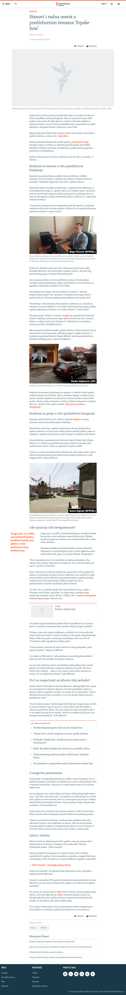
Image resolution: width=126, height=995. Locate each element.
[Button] (78, 46)
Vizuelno (35, 977)
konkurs (66, 316)
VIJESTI (104, 4)
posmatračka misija (80, 142)
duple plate (63, 136)
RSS (3, 982)
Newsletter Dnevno (39, 986)
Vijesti (34, 973)
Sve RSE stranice (8, 977)
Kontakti (4, 986)
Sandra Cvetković (36, 35)
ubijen (60, 895)
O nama (4, 973)
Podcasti (35, 982)
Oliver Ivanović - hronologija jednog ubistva (51, 865)
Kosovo (33, 12)
